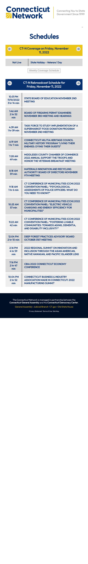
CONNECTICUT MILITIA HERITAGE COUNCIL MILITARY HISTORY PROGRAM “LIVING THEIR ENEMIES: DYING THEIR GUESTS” (49, 143)
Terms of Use (47, 311)
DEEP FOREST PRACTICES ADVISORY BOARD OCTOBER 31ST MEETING (49, 238)
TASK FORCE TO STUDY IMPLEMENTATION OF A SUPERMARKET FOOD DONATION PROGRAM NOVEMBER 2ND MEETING (51, 129)
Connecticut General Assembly (24, 302)
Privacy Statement (35, 311)
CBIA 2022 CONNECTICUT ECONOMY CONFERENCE (45, 265)
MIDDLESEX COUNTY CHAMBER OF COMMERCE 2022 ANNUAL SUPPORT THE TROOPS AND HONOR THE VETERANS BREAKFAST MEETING (51, 158)
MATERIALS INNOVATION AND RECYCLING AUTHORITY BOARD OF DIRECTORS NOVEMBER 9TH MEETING (51, 172)
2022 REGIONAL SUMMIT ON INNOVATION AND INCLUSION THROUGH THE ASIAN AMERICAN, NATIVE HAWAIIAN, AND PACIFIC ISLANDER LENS (51, 251)
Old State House (65, 306)
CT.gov (53, 306)
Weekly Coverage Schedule (44, 70)
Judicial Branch (41, 306)
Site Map (56, 311)
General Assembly (23, 306)
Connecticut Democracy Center (62, 302)
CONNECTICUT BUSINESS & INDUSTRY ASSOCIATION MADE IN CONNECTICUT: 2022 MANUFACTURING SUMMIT (49, 280)
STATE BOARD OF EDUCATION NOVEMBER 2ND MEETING (50, 100)
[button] (4, 4)
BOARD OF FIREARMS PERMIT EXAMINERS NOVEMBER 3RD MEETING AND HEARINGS (47, 114)
